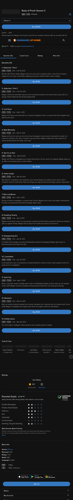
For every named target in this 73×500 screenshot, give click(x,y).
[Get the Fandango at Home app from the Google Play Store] (37, 440)
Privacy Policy (11, 480)
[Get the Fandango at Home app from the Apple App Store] (23, 440)
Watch (6, 454)
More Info (56, 19)
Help (5, 468)
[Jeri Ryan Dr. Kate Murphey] (34, 320)
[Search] (63, 3)
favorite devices (27, 9)
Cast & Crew (24, 19)
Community (32, 351)
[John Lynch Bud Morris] (47, 320)
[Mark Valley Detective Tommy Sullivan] (60, 320)
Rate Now (42, 351)
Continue (44, 496)
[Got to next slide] (71, 320)
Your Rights (16, 482)
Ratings (40, 19)
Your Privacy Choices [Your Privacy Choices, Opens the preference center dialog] (27, 496)
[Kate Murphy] (21, 320)
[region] (36, 487)
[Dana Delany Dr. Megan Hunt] (8, 320)
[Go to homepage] (27, 3)
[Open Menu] (9, 3)
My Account (8, 459)
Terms (43, 478)
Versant (18, 478)
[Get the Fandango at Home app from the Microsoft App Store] (50, 440)
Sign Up (36, 447)
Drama (10, 412)
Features (7, 463)
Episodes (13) (8, 19)
